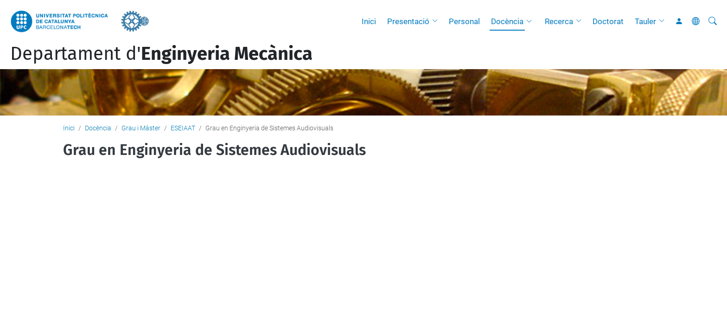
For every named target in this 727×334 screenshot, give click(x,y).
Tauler (645, 21)
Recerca (559, 21)
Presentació (408, 21)
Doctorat (608, 21)
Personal (464, 21)
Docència (507, 21)
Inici (369, 21)
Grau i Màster (140, 128)
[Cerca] (712, 21)
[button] (437, 21)
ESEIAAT (183, 128)
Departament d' (161, 54)
